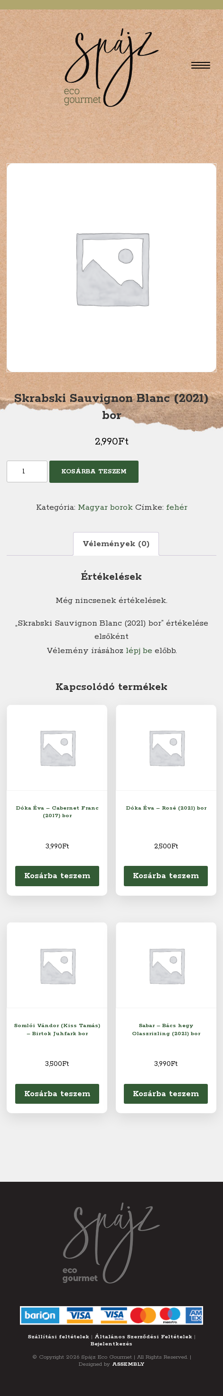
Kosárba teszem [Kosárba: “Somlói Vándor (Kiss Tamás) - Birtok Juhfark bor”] (57, 1094)
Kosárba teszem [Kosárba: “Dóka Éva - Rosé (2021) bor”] (166, 876)
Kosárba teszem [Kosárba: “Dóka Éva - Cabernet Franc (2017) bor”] (57, 876)
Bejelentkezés (111, 1343)
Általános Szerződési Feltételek (143, 1336)
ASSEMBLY (128, 1364)
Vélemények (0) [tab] (116, 544)
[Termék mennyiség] (27, 471)
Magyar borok (105, 507)
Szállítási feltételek (58, 1336)
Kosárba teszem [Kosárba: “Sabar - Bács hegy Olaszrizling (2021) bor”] (166, 1094)
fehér (176, 507)
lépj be (139, 651)
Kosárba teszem (94, 472)
